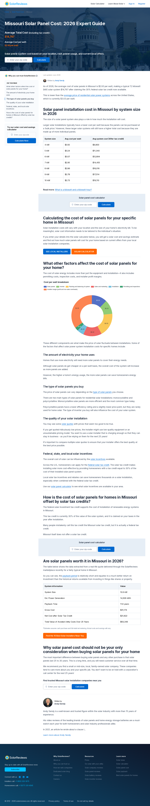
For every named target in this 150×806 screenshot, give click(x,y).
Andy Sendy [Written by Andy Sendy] (59, 81)
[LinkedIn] (23, 777)
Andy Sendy (59, 704)
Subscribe (15, 769)
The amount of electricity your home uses (20, 113)
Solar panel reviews (92, 771)
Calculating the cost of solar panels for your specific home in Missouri (21, 100)
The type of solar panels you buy (20, 118)
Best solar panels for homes (127, 775)
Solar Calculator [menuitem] (97, 4)
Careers (56, 779)
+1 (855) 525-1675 (22, 781)
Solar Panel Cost (19, 12)
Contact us (57, 775)
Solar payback (121, 771)
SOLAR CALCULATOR (84, 251)
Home (8, 12)
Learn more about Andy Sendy (57, 735)
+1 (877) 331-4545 (26, 785)
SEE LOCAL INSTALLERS (57, 251)
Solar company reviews (94, 768)
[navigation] (16, 3)
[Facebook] (20, 777)
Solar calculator (122, 764)
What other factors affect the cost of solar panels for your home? (20, 107)
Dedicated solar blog (61, 771)
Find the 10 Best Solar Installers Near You (65, 636)
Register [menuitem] (141, 4)
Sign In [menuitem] (132, 4)
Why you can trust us (61, 764)
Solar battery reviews (93, 775)
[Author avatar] (44, 80)
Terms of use (68, 801)
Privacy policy (54, 801)
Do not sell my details (85, 801)
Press (87, 760)
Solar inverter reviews (93, 779)
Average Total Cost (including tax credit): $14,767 (19, 88)
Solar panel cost (122, 768)
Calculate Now (21, 140)
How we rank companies (62, 768)
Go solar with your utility (94, 764)
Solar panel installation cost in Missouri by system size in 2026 (21, 94)
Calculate (41, 60)
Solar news (120, 760)
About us (56, 760)
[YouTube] (27, 777)
